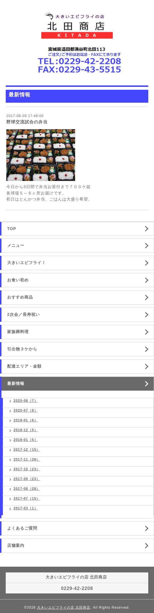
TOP (11, 228)
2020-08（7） (25, 401)
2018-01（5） (25, 440)
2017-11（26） (26, 459)
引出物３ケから (22, 349)
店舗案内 (15, 545)
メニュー (15, 245)
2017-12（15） (26, 450)
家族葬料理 (18, 331)
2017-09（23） (26, 479)
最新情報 (15, 383)
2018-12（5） (25, 430)
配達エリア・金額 (24, 366)
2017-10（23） (26, 469)
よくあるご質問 (22, 528)
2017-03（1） (25, 508)
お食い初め (18, 280)
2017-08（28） (26, 489)
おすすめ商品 (20, 297)
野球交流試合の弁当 (27, 121)
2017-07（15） (26, 498)
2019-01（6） (25, 420)
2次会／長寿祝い (23, 314)
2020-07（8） (25, 410)
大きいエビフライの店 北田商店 (63, 608)
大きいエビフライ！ (26, 262)
